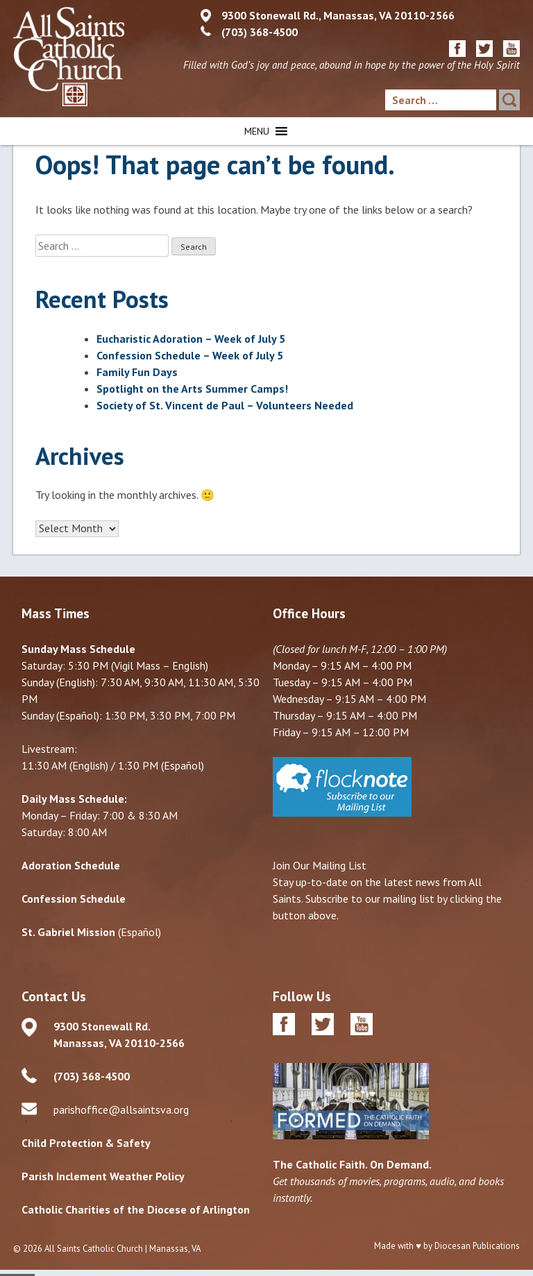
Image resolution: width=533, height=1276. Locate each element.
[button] (256, 131)
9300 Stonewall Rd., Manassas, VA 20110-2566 (338, 15)
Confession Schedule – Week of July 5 (189, 355)
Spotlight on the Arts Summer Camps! (192, 388)
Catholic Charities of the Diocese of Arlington (136, 1209)
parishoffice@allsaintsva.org (121, 1109)
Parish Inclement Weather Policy (103, 1176)
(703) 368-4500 (259, 32)
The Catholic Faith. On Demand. (352, 1164)
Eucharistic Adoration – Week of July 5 (190, 339)
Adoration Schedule (71, 865)
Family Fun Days (137, 372)
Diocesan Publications (477, 1246)
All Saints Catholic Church (93, 1248)
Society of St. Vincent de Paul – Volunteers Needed (224, 405)
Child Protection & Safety (86, 1143)
